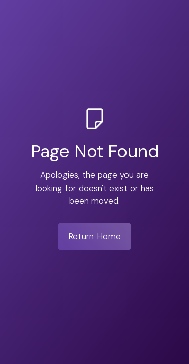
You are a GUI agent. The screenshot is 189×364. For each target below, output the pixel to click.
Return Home (94, 236)
